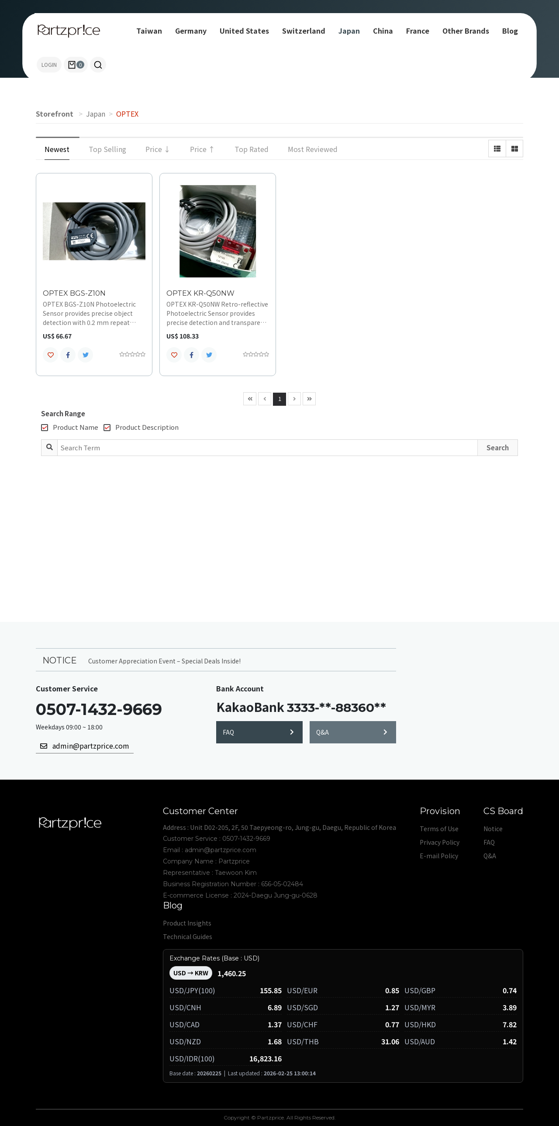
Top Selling (107, 149)
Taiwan (149, 30)
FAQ (258, 732)
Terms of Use (439, 828)
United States (244, 30)
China (383, 30)
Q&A (351, 732)
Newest (57, 149)
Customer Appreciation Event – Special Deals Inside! (164, 661)
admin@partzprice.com (84, 745)
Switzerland (303, 30)
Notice (493, 828)
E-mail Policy (439, 855)
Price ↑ (202, 149)
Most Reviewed (313, 149)
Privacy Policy (439, 842)
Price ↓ (158, 149)
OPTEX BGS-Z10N (74, 293)
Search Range (63, 413)
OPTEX (127, 113)
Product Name (69, 427)
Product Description (141, 427)
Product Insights (187, 923)
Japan (349, 30)
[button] (98, 65)
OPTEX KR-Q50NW (200, 293)
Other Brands (465, 30)
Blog (510, 30)
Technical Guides (187, 936)
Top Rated (252, 149)
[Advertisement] (279, 530)
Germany (191, 30)
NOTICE (59, 660)
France (417, 30)
